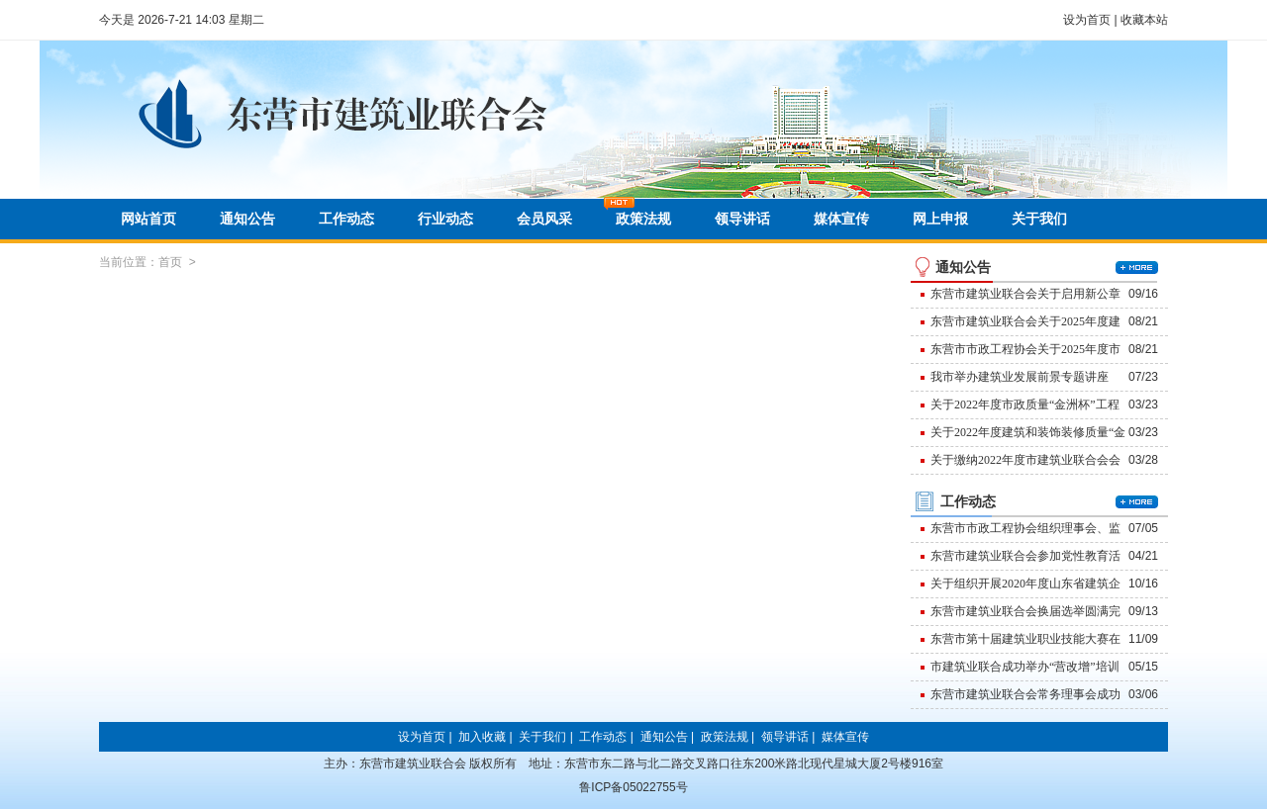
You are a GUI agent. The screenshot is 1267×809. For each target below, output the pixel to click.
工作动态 (346, 218)
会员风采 (544, 219)
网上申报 (940, 219)
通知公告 (247, 219)
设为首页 (1087, 20)
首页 (170, 262)
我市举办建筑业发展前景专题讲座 (1019, 377)
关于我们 (1039, 219)
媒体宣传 (841, 219)
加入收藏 (482, 737)
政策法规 (643, 219)
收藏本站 (1144, 20)
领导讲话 (742, 219)
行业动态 (445, 219)
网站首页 (148, 219)
